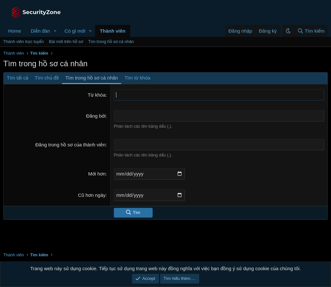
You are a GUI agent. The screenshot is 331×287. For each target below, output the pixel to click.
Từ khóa (96, 95)
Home (14, 31)
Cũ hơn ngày (91, 195)
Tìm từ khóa (137, 77)
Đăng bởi (95, 116)
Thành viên (112, 31)
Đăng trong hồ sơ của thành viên (70, 144)
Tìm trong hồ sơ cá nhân (111, 41)
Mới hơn (97, 173)
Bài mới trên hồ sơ (66, 41)
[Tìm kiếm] (311, 31)
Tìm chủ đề (47, 77)
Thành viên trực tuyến (23, 41)
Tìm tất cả (17, 77)
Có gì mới (75, 31)
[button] (55, 31)
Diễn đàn (40, 31)
